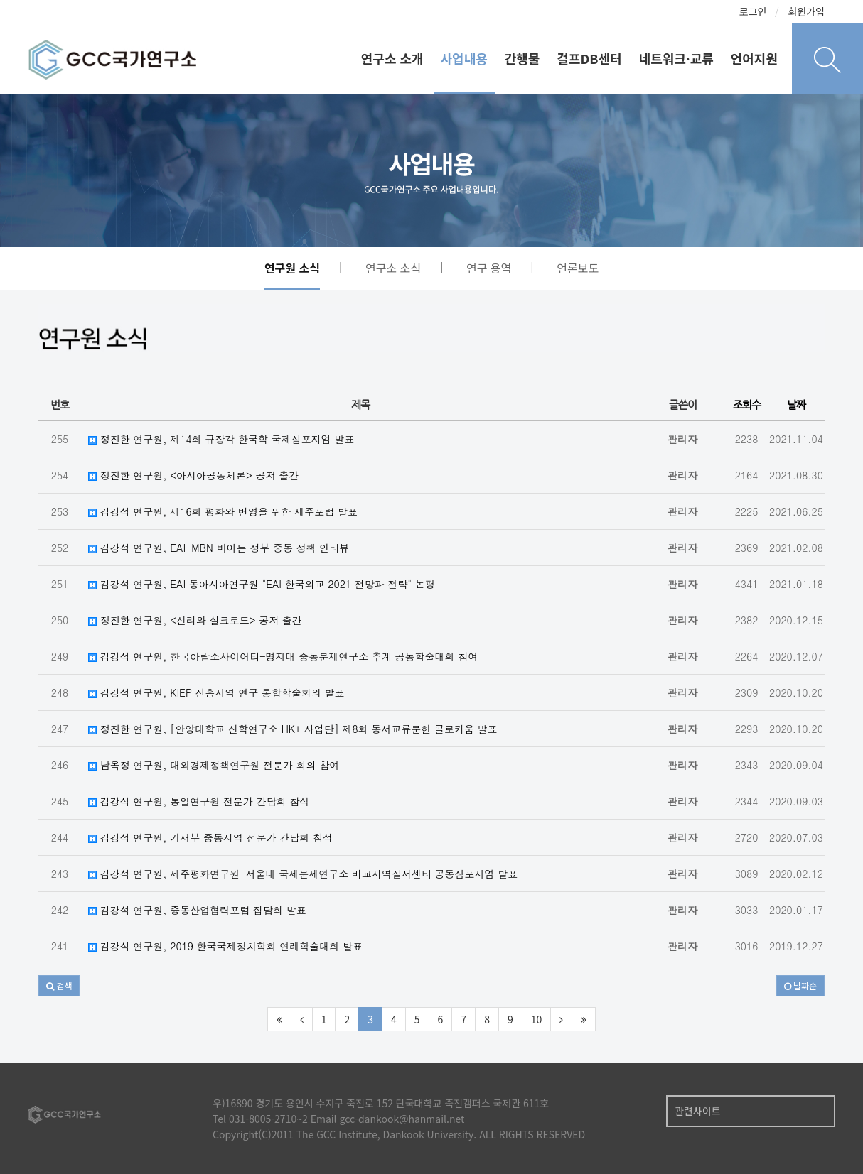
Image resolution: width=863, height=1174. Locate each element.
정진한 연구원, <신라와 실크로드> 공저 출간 (195, 620)
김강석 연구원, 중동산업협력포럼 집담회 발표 (197, 910)
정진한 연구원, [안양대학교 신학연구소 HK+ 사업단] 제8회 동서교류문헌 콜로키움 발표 (293, 729)
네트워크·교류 (676, 58)
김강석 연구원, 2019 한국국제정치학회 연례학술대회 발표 (225, 946)
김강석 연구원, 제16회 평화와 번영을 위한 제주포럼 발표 (223, 511)
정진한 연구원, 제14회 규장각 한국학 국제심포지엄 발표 (221, 439)
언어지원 (754, 58)
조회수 (747, 404)
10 (536, 1019)
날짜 (796, 404)
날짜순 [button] (800, 985)
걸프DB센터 (589, 58)
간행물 (522, 58)
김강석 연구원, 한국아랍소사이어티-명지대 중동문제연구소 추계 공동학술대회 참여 (283, 656)
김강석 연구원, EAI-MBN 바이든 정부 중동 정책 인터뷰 (218, 547)
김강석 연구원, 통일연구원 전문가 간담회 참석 (198, 801)
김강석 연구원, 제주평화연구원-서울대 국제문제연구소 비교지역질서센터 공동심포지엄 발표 (303, 873)
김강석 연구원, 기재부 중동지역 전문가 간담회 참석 (210, 837)
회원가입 (806, 11)
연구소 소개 (392, 58)
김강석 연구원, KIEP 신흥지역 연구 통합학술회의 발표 (216, 692)
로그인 (753, 11)
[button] (59, 985)
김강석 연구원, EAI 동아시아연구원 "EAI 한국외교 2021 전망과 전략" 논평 (261, 584)
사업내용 (464, 58)
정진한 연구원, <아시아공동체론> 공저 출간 (193, 475)
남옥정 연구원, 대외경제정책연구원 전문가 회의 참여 (213, 765)
